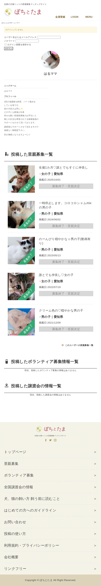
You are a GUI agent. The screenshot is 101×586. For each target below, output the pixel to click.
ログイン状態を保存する (18, 44)
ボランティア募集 (19, 475)
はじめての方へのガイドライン (30, 510)
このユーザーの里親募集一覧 (77, 345)
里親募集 (11, 464)
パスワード (9, 41)
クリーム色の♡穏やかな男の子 (61, 310)
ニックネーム (10, 86)
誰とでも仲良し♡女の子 (56, 275)
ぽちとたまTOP (7, 23)
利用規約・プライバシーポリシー (31, 545)
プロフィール (10, 96)
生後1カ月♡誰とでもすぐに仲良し (63, 167)
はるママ (50, 73)
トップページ (15, 452)
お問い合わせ (15, 522)
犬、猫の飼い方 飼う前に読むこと (32, 499)
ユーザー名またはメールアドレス (20, 37)
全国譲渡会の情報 (18, 487)
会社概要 (11, 557)
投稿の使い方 (15, 534)
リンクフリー (15, 569)
